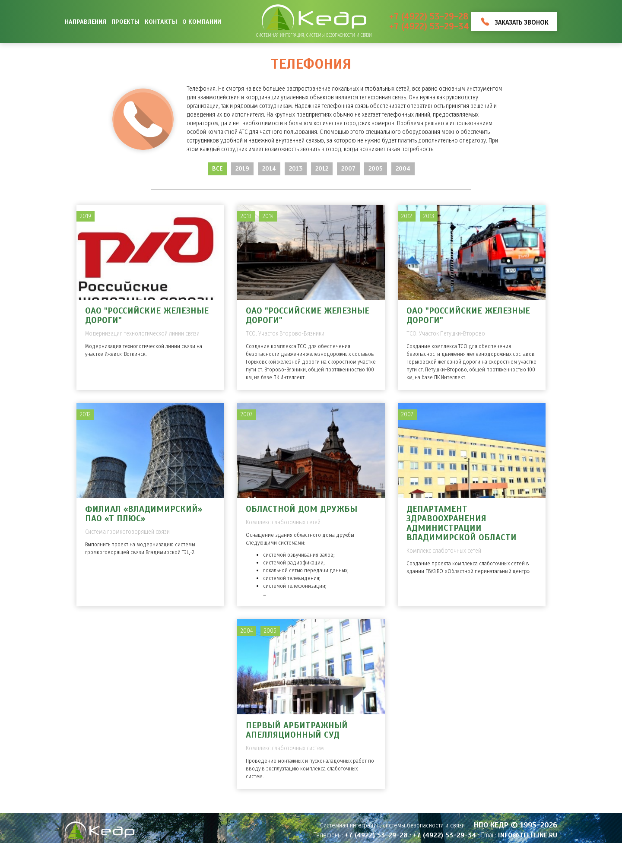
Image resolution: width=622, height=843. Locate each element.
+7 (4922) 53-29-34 (429, 27)
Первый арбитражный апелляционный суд (297, 730)
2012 (321, 168)
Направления (85, 21)
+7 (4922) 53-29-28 (428, 17)
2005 (375, 168)
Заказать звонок (522, 22)
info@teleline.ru (527, 835)
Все (217, 168)
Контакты (161, 21)
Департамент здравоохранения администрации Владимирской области (461, 523)
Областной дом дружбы (301, 509)
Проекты (125, 21)
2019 (242, 168)
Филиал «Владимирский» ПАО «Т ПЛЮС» (143, 514)
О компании (201, 21)
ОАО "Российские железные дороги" (147, 315)
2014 (269, 168)
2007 (348, 168)
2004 (403, 168)
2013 (295, 168)
